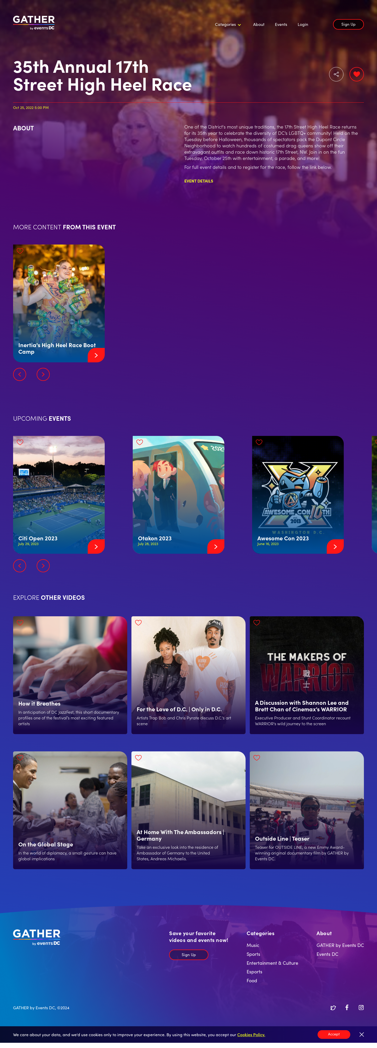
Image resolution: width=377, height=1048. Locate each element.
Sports (253, 954)
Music (253, 945)
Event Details (198, 180)
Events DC (327, 954)
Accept (334, 1033)
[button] (227, 24)
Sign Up (348, 24)
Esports (254, 971)
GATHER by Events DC (340, 945)
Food (252, 980)
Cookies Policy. (251, 1034)
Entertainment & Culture (272, 963)
